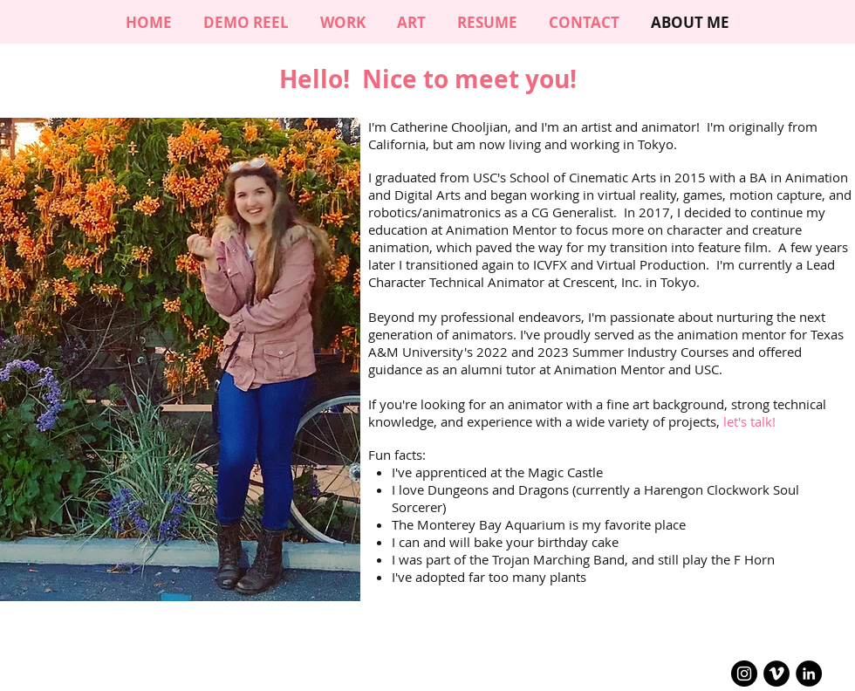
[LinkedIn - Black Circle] (809, 673)
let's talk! (749, 421)
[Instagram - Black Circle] (744, 673)
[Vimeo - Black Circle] (776, 673)
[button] (411, 22)
